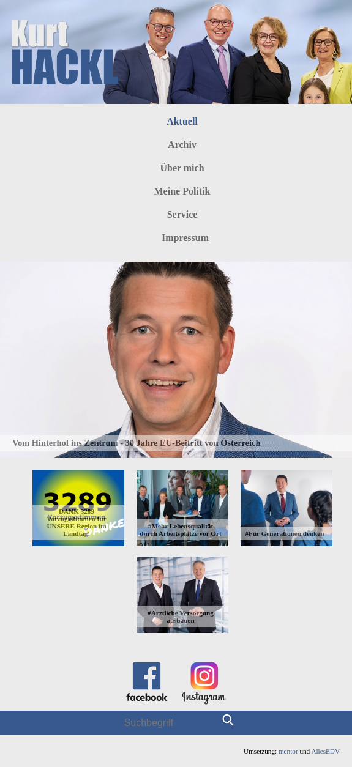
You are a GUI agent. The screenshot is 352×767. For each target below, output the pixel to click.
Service (182, 214)
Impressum (185, 237)
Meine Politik (182, 191)
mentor (288, 751)
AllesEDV (325, 751)
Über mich (182, 168)
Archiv (182, 144)
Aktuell (182, 121)
